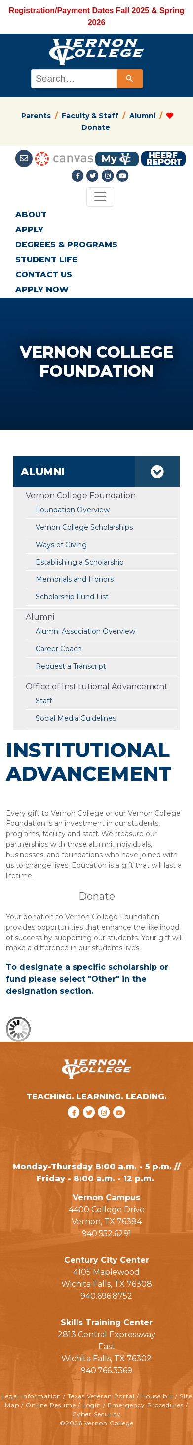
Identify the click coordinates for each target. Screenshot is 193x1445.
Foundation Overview (73, 509)
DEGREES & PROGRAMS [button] (66, 244)
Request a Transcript (71, 666)
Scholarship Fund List (72, 596)
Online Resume (51, 1405)
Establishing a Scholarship (80, 562)
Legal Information (31, 1396)
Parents (36, 115)
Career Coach (59, 648)
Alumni (142, 115)
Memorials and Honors (75, 579)
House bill (157, 1396)
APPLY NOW (42, 289)
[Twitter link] (93, 176)
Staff (44, 700)
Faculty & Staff (90, 115)
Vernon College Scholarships (84, 527)
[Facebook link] (79, 176)
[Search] (130, 78)
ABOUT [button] (31, 214)
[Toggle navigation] (100, 197)
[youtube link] (122, 176)
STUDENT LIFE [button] (46, 259)
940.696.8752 (106, 1296)
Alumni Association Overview (85, 631)
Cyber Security (96, 1414)
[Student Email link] (25, 158)
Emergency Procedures (146, 1405)
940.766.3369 (106, 1370)
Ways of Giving (61, 544)
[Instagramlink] (108, 176)
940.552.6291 (106, 1233)
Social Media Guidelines (76, 718)
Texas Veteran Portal (101, 1396)
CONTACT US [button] (43, 274)
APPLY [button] (29, 229)
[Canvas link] (64, 158)
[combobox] (86, 78)
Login (91, 1405)
